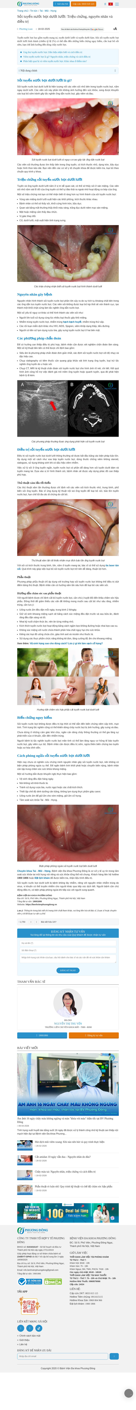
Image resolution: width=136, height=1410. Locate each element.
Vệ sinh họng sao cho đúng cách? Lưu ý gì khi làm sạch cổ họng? (66, 643)
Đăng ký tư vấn (94, 1035)
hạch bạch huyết (72, 322)
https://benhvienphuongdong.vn (41, 904)
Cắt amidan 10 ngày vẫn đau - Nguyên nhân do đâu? (63, 1156)
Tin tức (33, 11)
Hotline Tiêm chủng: (86, 1297)
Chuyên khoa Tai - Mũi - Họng (33, 871)
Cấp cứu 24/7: (84, 1293)
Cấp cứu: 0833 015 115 (83, 4)
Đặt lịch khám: (82, 1304)
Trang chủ (22, 11)
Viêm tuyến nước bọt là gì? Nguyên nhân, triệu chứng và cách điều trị (56, 56)
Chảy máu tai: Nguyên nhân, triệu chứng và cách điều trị (65, 1171)
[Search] (105, 4)
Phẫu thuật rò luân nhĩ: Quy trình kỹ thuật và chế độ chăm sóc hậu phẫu (73, 1186)
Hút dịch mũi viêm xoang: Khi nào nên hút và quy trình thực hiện (69, 1141)
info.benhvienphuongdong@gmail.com (40, 1270)
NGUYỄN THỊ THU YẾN (68, 1023)
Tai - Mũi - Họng (48, 11)
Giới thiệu (24, 1340)
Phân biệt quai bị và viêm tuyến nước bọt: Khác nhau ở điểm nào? (55, 61)
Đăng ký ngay (68, 970)
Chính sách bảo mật (29, 1335)
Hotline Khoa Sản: (86, 1300)
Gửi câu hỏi (61, 3)
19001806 (37, 901)
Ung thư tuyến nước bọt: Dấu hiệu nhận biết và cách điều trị (52, 52)
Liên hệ (23, 1344)
